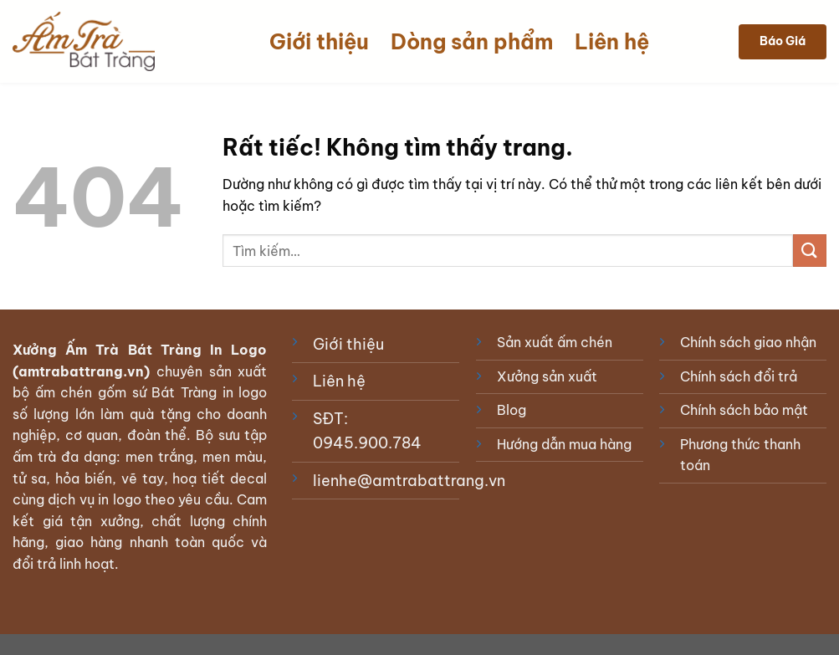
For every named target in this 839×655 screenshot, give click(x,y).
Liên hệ (612, 41)
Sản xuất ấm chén (554, 342)
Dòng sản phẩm (472, 41)
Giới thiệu (319, 41)
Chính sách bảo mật (744, 410)
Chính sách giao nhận (748, 342)
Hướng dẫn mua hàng (564, 444)
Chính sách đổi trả (738, 376)
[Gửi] (809, 250)
